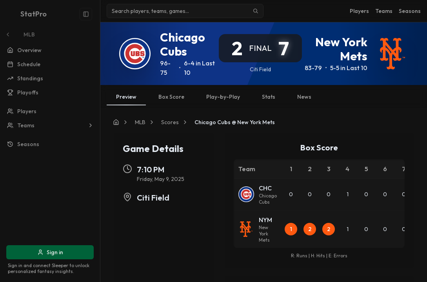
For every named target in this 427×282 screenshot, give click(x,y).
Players (359, 10)
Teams (383, 10)
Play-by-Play (223, 96)
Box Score (171, 96)
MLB (140, 122)
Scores (170, 122)
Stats (268, 96)
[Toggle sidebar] (86, 14)
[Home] (116, 122)
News (304, 96)
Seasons (410, 10)
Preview (126, 99)
